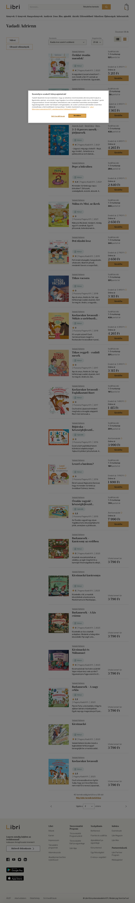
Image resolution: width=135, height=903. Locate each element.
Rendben (77, 115)
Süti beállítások (58, 116)
